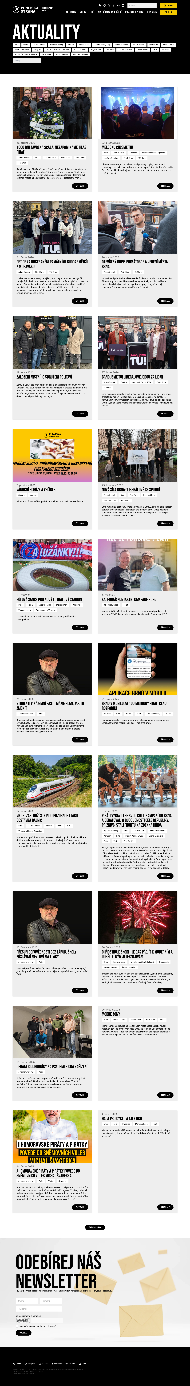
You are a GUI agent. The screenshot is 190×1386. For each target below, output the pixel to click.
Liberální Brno (149, 495)
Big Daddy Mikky (111, 830)
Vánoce (33, 495)
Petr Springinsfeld (80, 54)
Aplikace (107, 714)
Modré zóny (136, 1019)
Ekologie (165, 49)
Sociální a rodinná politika (26, 54)
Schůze (21, 495)
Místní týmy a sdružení (109, 12)
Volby (83, 12)
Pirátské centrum (134, 12)
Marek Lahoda (39, 45)
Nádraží (48, 826)
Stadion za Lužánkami (45, 610)
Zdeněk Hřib (129, 841)
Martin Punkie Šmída (134, 836)
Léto (118, 836)
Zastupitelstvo (62, 54)
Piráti (25, 45)
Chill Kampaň (138, 830)
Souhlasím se (37, 1326)
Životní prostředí (125, 49)
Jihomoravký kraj (22, 49)
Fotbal (30, 605)
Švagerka (63, 1181)
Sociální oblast (80, 49)
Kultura (71, 45)
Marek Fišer (84, 45)
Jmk (155, 49)
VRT (69, 826)
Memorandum (110, 500)
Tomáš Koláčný (56, 45)
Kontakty (152, 12)
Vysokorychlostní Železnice (30, 831)
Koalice (123, 382)
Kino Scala (65, 157)
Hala (115, 1124)
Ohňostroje (164, 962)
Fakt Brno (134, 495)
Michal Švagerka (156, 836)
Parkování (150, 1019)
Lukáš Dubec (168, 45)
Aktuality (71, 12)
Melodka (133, 153)
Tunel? (168, 714)
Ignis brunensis (110, 967)
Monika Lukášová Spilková (57, 49)
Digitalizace (96, 49)
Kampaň (107, 836)
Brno (17, 45)
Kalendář (168, 5)
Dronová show (119, 962)
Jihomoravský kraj (102, 45)
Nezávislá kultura (111, 158)
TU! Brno (110, 49)
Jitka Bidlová (50, 157)
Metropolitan (61, 605)
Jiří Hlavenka (142, 49)
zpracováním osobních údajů (43, 1326)
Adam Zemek (139, 45)
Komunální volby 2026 (141, 382)
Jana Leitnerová (121, 45)
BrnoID (128, 714)
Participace (46, 54)
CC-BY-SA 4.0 (26, 1369)
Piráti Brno (153, 45)
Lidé (92, 12)
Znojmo (37, 49)
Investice (126, 1124)
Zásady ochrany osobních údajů (23, 1373)
